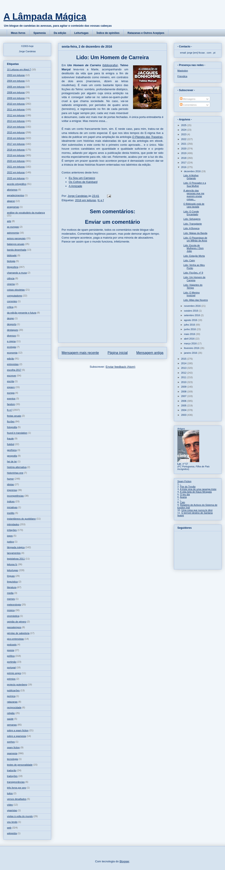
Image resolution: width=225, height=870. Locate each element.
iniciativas (12, 507)
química (11, 696)
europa (10, 393)
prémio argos (14, 673)
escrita (10, 381)
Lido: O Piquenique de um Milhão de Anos (195, 239)
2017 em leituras (16, 144)
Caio (182, 502)
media (10, 593)
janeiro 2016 (191, 353)
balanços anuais (15, 244)
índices (11, 501)
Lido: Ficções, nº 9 (193, 272)
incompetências (15, 495)
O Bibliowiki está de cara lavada (193, 205)
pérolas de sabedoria (18, 633)
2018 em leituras (16, 149)
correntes (12, 301)
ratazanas (12, 701)
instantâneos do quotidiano (21, 518)
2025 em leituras (16, 178)
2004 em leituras (16, 81)
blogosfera (12, 267)
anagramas (13, 207)
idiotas (10, 484)
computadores (14, 295)
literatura (11, 587)
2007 (184, 396)
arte (9, 221)
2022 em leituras (16, 172)
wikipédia (12, 833)
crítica (10, 307)
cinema (11, 284)
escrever (11, 375)
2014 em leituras (16, 126)
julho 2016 (190, 324)
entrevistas (13, 364)
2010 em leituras (16, 103)
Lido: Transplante (192, 223)
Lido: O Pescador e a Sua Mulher (194, 184)
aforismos (12, 189)
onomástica (13, 616)
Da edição (60, 33)
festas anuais (14, 415)
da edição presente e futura (21, 312)
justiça (10, 541)
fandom (11, 404)
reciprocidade (14, 707)
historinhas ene (15, 472)
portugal (11, 667)
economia (12, 352)
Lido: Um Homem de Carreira (194, 278)
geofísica (12, 450)
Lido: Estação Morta (194, 256)
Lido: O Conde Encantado (191, 213)
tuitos (10, 793)
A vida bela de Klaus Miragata (196, 491)
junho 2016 (190, 329)
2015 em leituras (16, 132)
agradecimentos (15, 195)
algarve (11, 201)
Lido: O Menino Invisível (191, 294)
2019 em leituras (16, 155)
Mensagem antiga (149, 353)
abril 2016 (189, 338)
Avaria (183, 497)
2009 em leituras (16, 98)
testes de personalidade (20, 764)
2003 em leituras (16, 75)
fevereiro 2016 (192, 348)
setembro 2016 (192, 315)
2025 (184, 125)
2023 (184, 134)
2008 (184, 391)
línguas (11, 576)
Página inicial (117, 353)
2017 (184, 162)
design (10, 318)
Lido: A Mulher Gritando (191, 177)
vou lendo (12, 822)
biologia (11, 261)
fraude (10, 438)
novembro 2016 (192, 306)
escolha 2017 (14, 370)
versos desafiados (16, 799)
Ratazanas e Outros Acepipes (146, 33)
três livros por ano (16, 787)
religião (11, 713)
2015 (184, 358)
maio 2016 (190, 334)
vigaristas (12, 810)
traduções (12, 776)
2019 (184, 153)
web (9, 827)
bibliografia (110, 65)
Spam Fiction (184, 481)
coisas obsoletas (16, 289)
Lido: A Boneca (191, 228)
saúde (10, 718)
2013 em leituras (16, 121)
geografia (12, 455)
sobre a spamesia (16, 736)
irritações (12, 530)
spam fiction (13, 747)
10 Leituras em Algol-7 (19, 69)
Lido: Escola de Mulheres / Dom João (193, 248)
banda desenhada (16, 249)
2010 (184, 382)
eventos (11, 398)
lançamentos (14, 553)
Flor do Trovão (188, 486)
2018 (184, 158)
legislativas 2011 (16, 558)
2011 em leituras (16, 109)
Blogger (124, 861)
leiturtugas (12, 570)
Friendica (182, 76)
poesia (10, 650)
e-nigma (11, 341)
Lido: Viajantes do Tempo (192, 286)
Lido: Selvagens (191, 219)
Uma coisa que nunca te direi (196, 510)
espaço (11, 387)
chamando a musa (17, 272)
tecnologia (12, 759)
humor (10, 478)
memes (11, 599)
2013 (184, 368)
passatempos (14, 627)
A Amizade (75, 186)
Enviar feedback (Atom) (120, 366)
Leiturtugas (81, 33)
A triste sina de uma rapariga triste (198, 489)
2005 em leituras (16, 86)
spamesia (12, 753)
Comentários (188, 105)
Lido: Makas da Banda (195, 233)
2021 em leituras (16, 166)
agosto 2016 (191, 320)
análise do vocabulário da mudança (26, 212)
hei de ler (12, 461)
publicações (13, 690)
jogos (10, 535)
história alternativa (16, 467)
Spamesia (39, 33)
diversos (11, 335)
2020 (184, 148)
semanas (12, 724)
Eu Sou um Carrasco (82, 178)
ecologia (11, 347)
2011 (184, 377)
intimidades (13, 524)
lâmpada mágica (16, 547)
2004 (184, 410)
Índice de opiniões (108, 33)
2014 (184, 363)
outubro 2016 (191, 310)
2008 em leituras (16, 92)
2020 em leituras (16, 161)
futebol (10, 444)
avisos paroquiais (16, 238)
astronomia (13, 232)
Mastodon (182, 70)
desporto (11, 324)
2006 (184, 401)
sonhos (11, 741)
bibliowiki (12, 255)
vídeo (10, 804)
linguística (12, 581)
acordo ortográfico (16, 184)
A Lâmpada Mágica (44, 16)
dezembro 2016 (192, 171)
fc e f (101, 200)
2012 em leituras (16, 115)
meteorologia (14, 604)
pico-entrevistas (15, 639)
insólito (10, 513)
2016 (184, 167)
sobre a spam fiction (17, 730)
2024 (184, 129)
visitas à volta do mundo (20, 816)
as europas (13, 226)
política (11, 656)
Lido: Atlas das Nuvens (195, 300)
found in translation (17, 433)
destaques (12, 330)
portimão (11, 661)
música (11, 610)
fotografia (12, 427)
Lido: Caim (189, 260)
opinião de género (16, 621)
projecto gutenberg (17, 684)
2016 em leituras (85, 200)
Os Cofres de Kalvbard (83, 182)
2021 (184, 143)
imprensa (12, 490)
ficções (10, 421)
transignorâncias (16, 782)
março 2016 (190, 343)
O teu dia (185, 494)
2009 (184, 386)
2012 (184, 372)
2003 (184, 415)
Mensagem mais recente (80, 353)
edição (10, 358)
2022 (184, 139)
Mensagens (188, 99)
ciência (10, 278)
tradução (11, 770)
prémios (11, 679)
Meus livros (18, 33)
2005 (184, 405)
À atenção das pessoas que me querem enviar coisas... (193, 195)
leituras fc (12, 564)
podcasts (12, 644)
